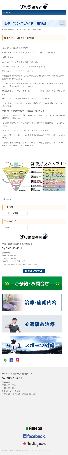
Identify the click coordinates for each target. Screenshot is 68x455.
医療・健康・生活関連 (30, 29)
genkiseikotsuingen (10, 29)
